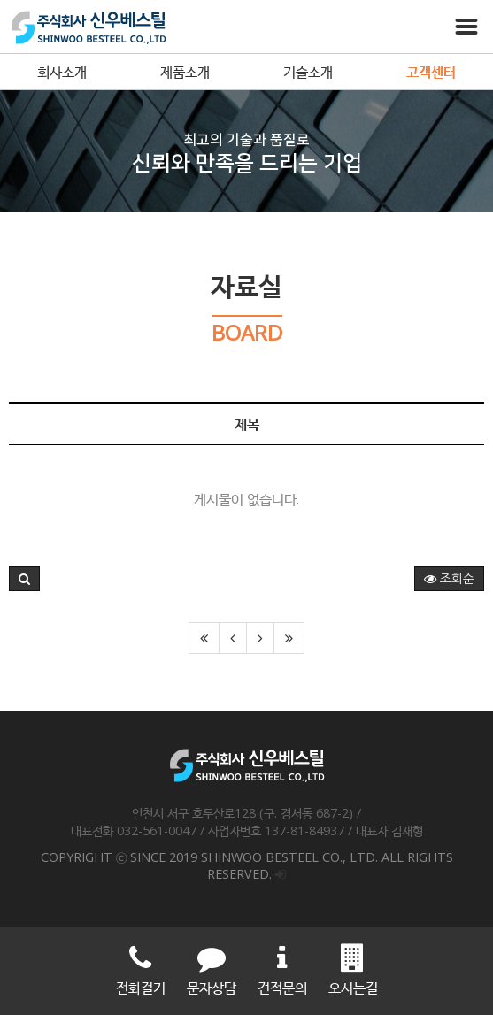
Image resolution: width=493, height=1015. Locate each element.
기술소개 (308, 71)
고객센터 (431, 71)
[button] (24, 578)
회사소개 (62, 71)
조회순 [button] (449, 579)
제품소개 (185, 71)
